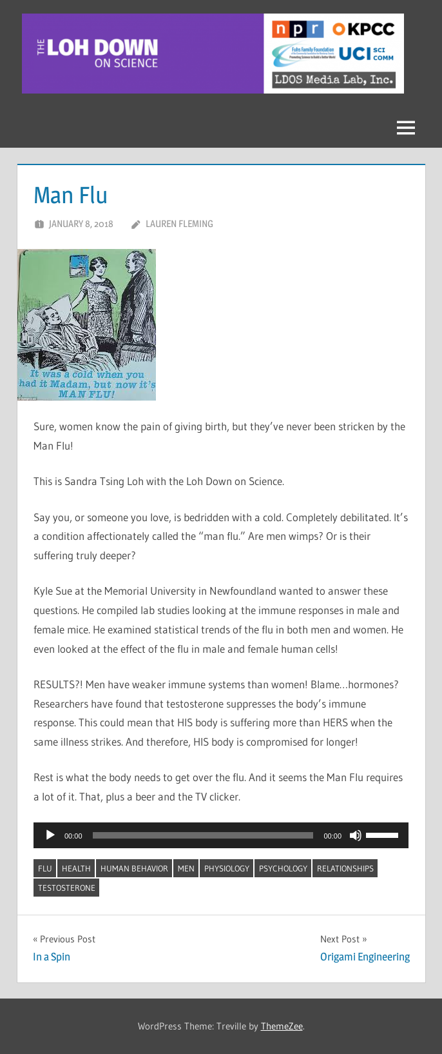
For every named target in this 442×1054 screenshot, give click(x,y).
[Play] (50, 835)
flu (45, 868)
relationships (345, 868)
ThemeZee (282, 1026)
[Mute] (355, 835)
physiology (226, 868)
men (186, 868)
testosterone (66, 887)
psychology (283, 868)
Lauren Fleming (179, 223)
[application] (221, 835)
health (76, 868)
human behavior (134, 868)
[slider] (203, 835)
